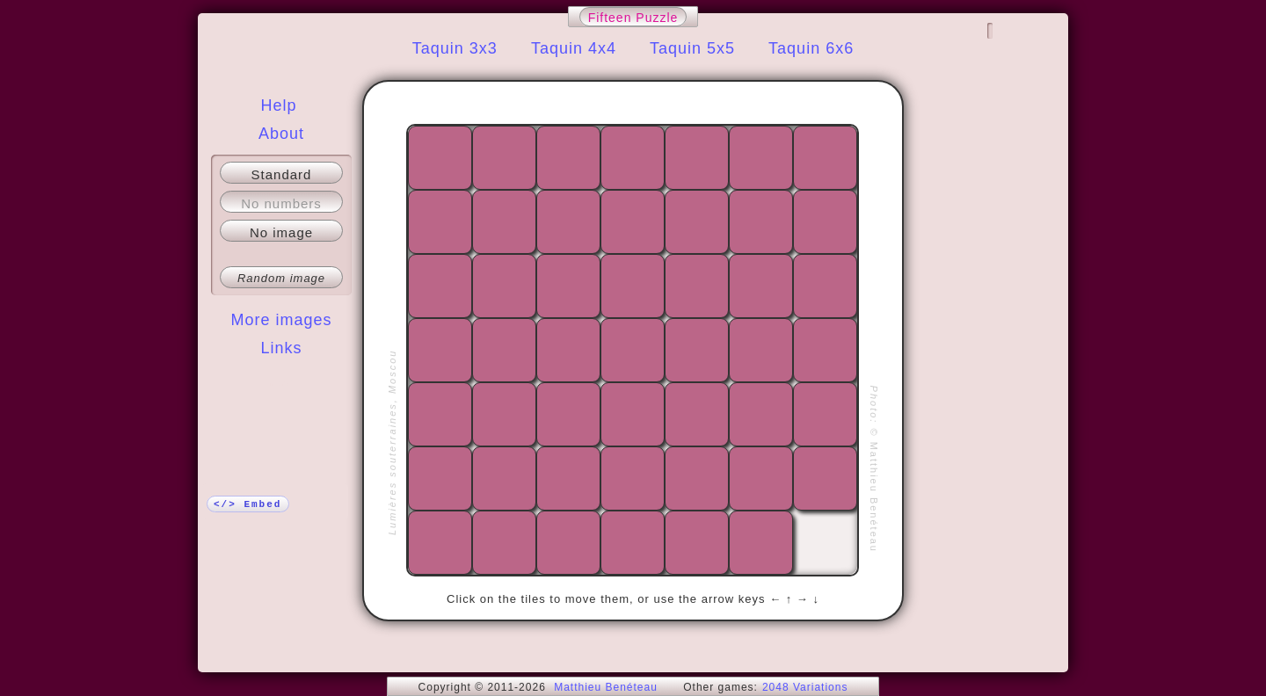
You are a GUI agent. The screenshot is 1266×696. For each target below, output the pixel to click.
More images (280, 320)
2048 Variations (805, 687)
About (281, 133)
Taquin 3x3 (455, 48)
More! (281, 383)
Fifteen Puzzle (633, 18)
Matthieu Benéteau (606, 687)
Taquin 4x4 (573, 48)
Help (278, 105)
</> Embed (247, 504)
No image (281, 232)
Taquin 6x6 (811, 48)
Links (281, 348)
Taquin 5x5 (692, 48)
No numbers (281, 203)
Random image (281, 278)
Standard (281, 174)
